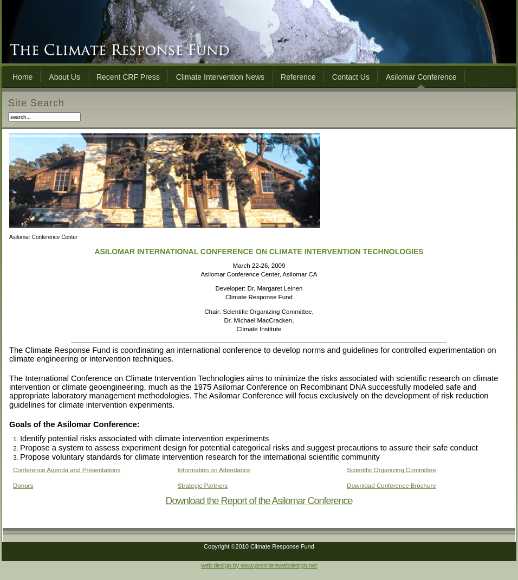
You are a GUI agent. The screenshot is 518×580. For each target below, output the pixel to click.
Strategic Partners (203, 485)
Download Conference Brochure (391, 485)
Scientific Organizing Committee (391, 470)
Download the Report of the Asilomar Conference (258, 500)
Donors (23, 485)
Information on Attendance (214, 470)
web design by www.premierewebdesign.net (259, 565)
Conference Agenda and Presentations (66, 470)
